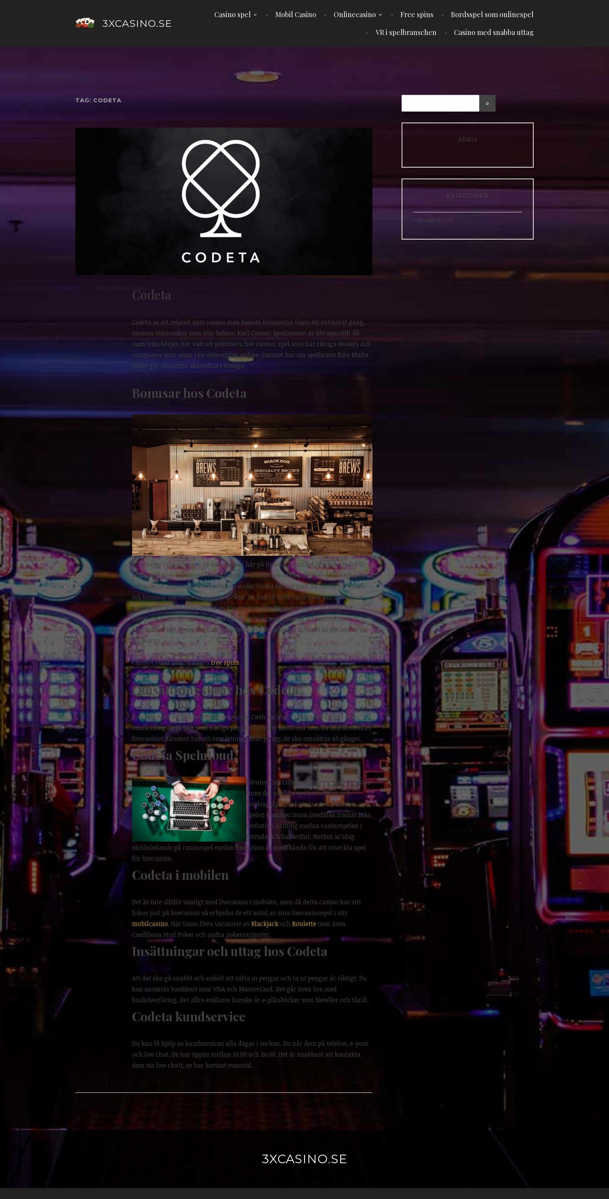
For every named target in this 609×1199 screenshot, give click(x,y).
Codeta (151, 294)
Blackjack (264, 923)
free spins (225, 662)
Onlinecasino (355, 14)
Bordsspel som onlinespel (492, 14)
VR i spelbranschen (406, 32)
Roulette (304, 923)
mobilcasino (150, 923)
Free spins (416, 14)
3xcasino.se (137, 23)
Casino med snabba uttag (494, 32)
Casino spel (232, 14)
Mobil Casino (295, 14)
